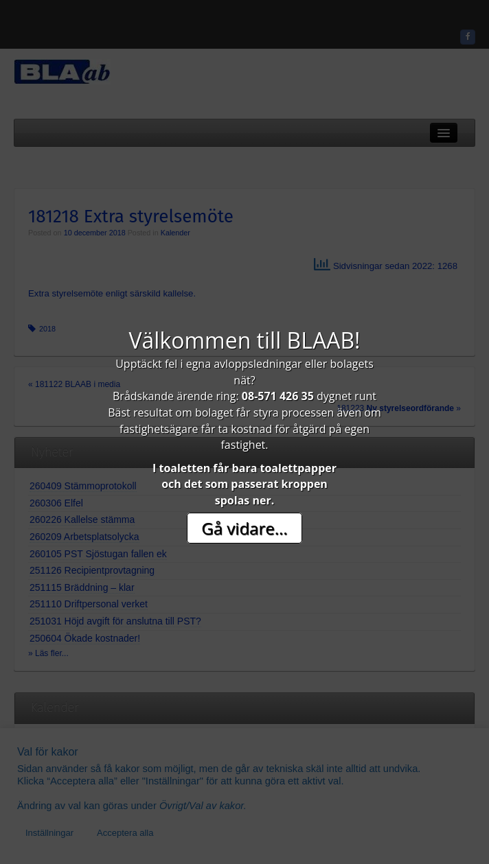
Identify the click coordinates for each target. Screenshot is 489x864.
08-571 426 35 (278, 396)
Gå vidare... (244, 528)
